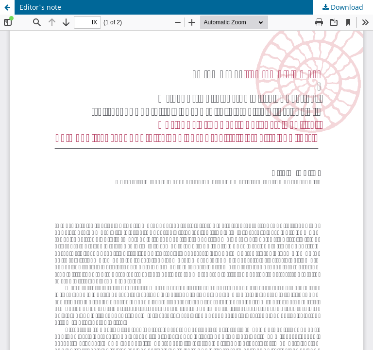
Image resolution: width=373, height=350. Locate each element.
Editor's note (40, 7)
